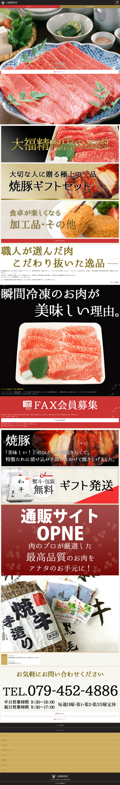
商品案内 (4, 740)
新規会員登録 (90, 6)
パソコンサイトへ (60, 730)
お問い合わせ (5, 765)
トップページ (5, 735)
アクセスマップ (6, 755)
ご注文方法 (4, 745)
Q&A (3, 770)
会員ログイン (30, 6)
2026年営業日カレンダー (14, 663)
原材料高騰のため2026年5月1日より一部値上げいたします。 (24, 657)
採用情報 (4, 760)
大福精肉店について (7, 750)
